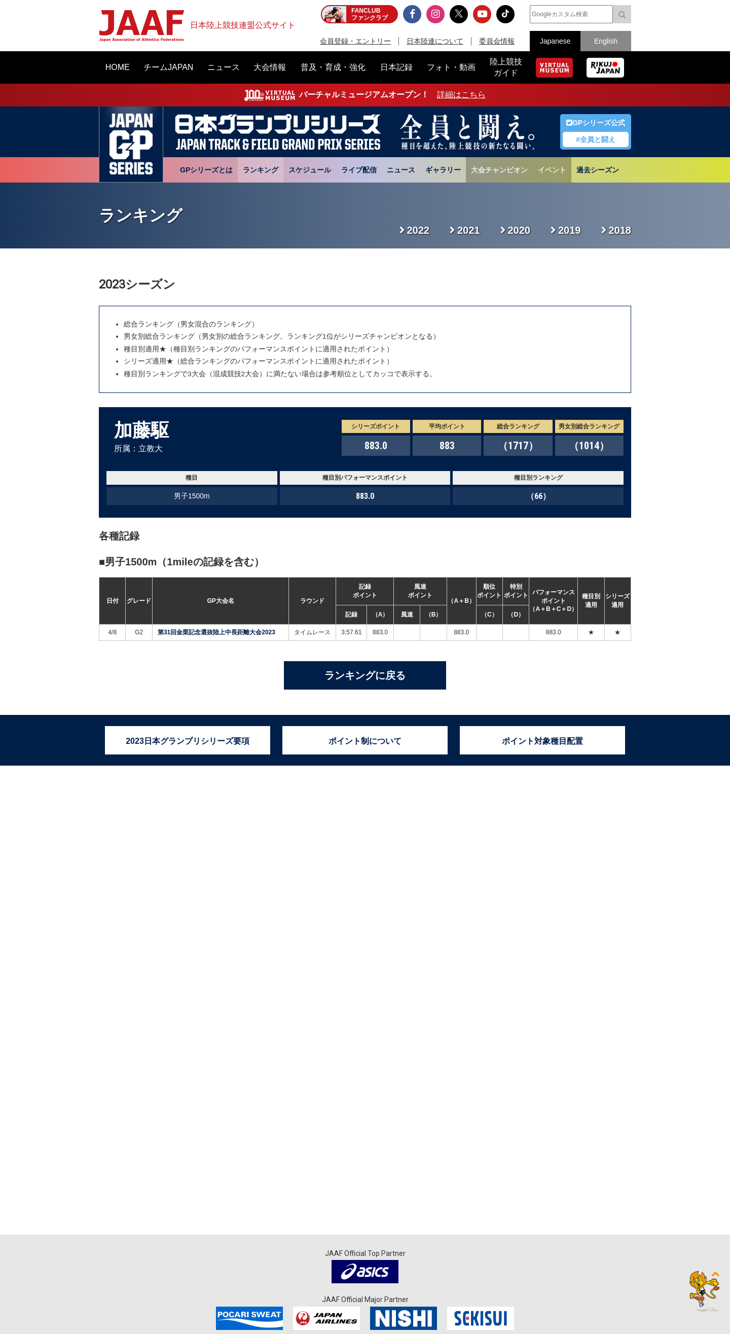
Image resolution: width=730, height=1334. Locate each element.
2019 (569, 230)
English (605, 41)
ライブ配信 (359, 170)
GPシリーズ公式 (595, 123)
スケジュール (309, 170)
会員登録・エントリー (355, 41)
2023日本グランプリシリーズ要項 (187, 741)
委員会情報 (497, 41)
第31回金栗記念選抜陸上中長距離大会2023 (216, 632)
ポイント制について (365, 741)
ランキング (260, 170)
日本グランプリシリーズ (131, 144)
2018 (620, 230)
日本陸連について (435, 41)
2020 (519, 230)
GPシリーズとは (206, 170)
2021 (468, 230)
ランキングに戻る (365, 675)
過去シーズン (597, 170)
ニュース (401, 170)
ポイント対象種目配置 (542, 741)
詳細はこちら (461, 94)
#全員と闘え (595, 139)
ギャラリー (443, 170)
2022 (418, 230)
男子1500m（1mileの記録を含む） (184, 561)
